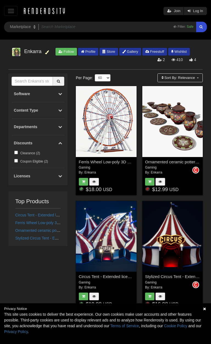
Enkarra (90, 172)
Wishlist (179, 51)
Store (108, 51)
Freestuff (154, 51)
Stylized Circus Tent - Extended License (49, 238)
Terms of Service (124, 326)
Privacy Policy (16, 331)
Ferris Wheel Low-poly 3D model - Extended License (60, 223)
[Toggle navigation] (11, 11)
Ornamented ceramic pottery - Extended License (56, 230)
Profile (88, 51)
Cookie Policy (175, 326)
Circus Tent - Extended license (41, 215)
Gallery (130, 51)
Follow (66, 51)
